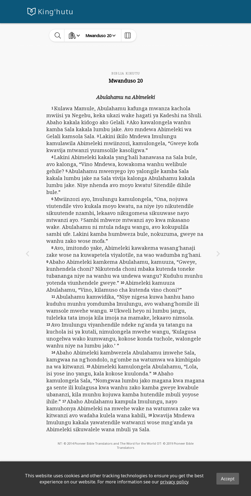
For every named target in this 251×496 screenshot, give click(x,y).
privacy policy (174, 482)
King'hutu (56, 11)
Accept (228, 479)
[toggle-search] (57, 35)
